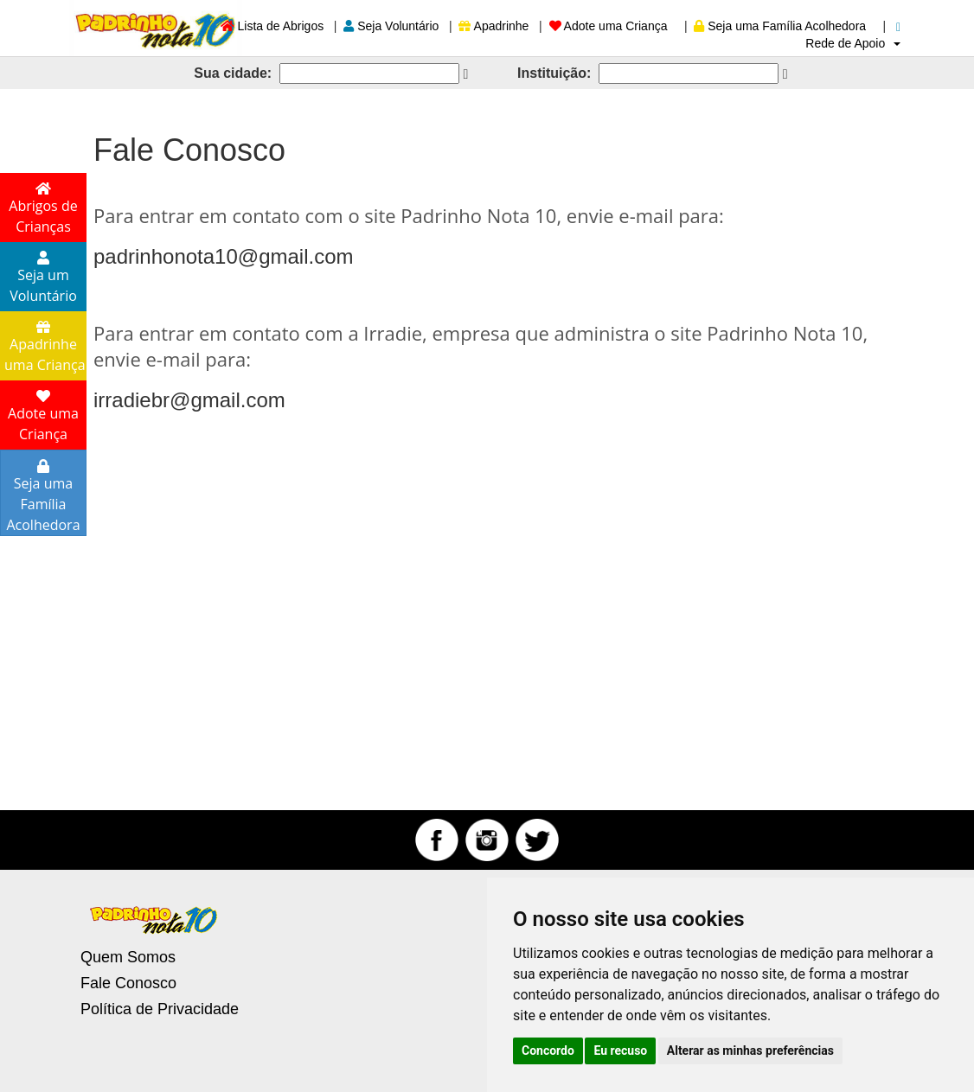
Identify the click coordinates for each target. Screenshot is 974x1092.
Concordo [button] (548, 1050)
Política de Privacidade (159, 1009)
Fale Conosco (128, 983)
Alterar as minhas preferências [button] (750, 1050)
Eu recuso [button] (620, 1050)
